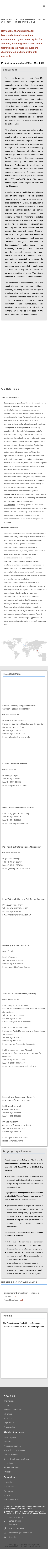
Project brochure (11, 1300)
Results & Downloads (18, 512)
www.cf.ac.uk (7, 951)
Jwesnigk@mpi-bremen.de (19, 868)
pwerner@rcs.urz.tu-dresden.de (21, 1044)
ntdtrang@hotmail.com (18, 823)
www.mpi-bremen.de (11, 852)
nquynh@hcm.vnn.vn (18, 785)
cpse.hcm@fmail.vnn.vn (18, 1137)
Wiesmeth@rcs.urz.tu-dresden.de (22, 1066)
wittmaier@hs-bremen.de (19, 737)
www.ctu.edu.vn (9, 769)
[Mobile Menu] (44, 6)
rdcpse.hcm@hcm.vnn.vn (12, 1141)
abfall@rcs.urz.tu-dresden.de (20, 1021)
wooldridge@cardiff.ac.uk (19, 967)
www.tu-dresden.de (10, 999)
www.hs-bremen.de (10, 714)
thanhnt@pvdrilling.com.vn (19, 915)
